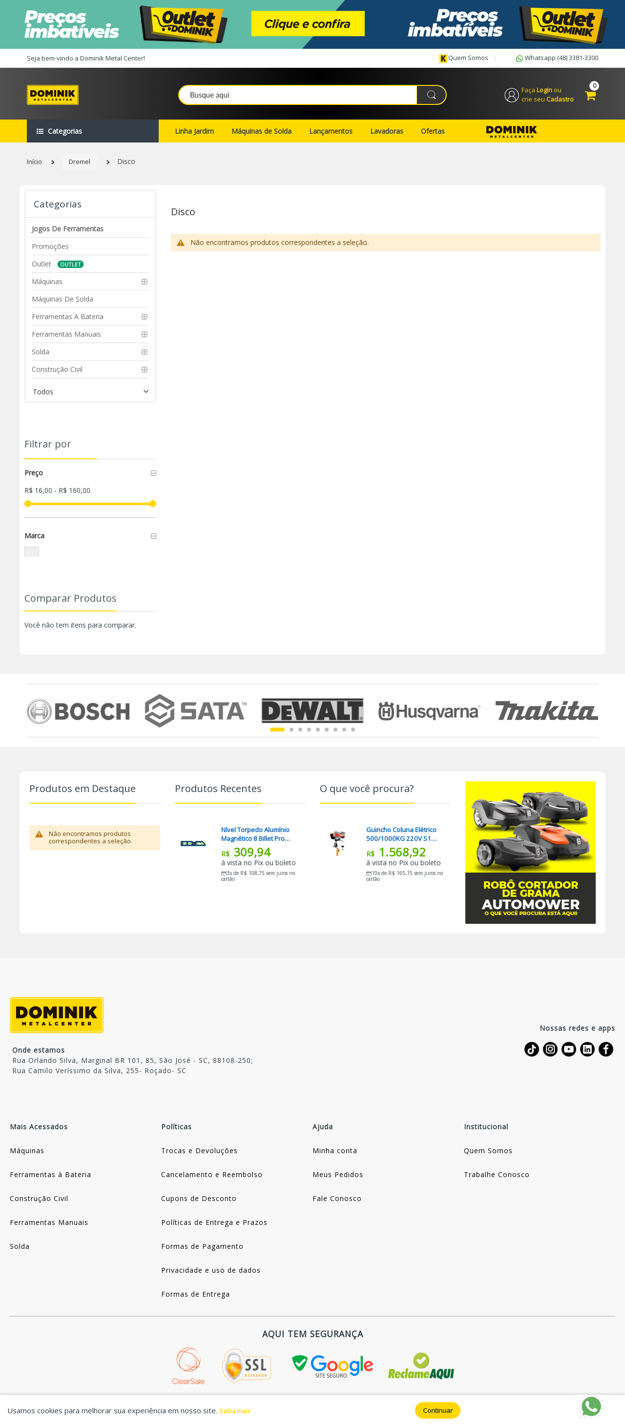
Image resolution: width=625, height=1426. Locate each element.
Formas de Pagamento (202, 1254)
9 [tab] (353, 737)
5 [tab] (318, 737)
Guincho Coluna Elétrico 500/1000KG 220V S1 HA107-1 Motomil (403, 842)
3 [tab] (300, 737)
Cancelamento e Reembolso (212, 1182)
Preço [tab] (33, 480)
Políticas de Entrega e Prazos (214, 1230)
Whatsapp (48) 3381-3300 (556, 58)
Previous (32, 718)
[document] (312, 1410)
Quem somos (463, 58)
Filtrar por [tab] (47, 451)
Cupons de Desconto (199, 1206)
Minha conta (334, 1158)
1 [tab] (277, 737)
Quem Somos (488, 1158)
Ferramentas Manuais (49, 1230)
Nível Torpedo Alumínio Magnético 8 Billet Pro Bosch (258, 842)
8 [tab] (344, 737)
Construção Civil (39, 1206)
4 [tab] (309, 737)
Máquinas (27, 1158)
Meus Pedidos (337, 1182)
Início (35, 169)
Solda (20, 1254)
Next (592, 718)
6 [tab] (327, 737)
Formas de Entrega (195, 1301)
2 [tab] (291, 737)
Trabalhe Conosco (497, 1182)
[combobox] (313, 98)
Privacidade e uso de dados (211, 1278)
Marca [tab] (34, 543)
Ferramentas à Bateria (50, 1182)
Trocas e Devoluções (199, 1158)
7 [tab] (335, 737)
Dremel (82, 169)
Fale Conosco (337, 1206)
